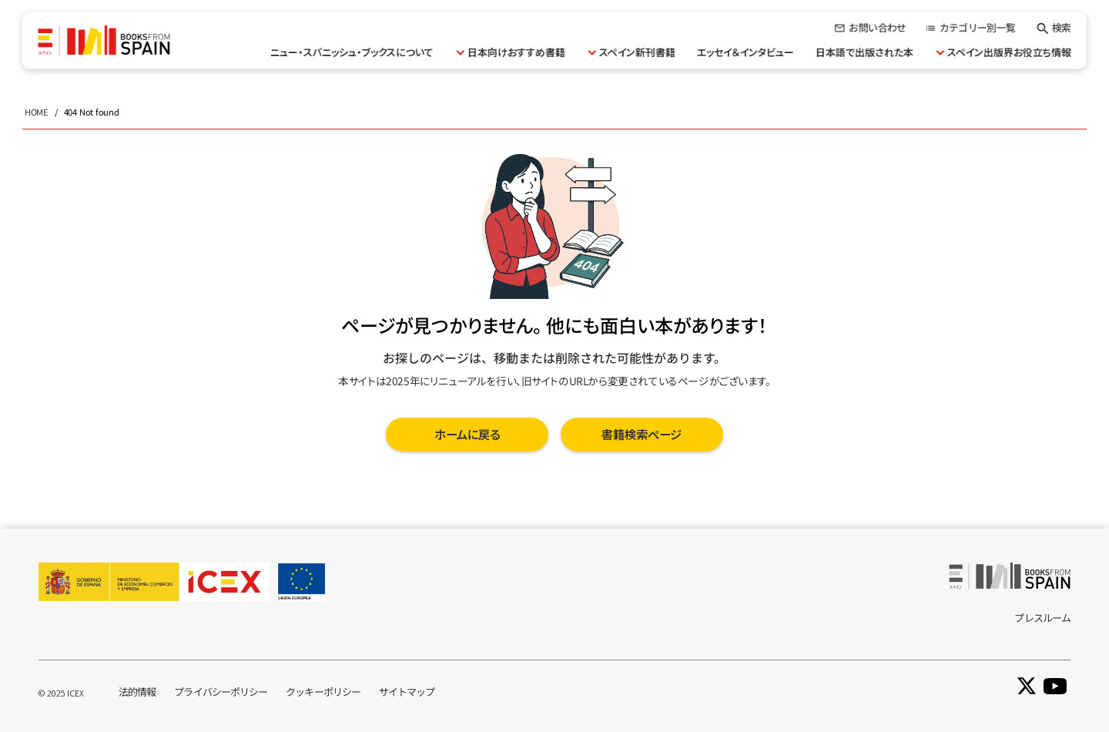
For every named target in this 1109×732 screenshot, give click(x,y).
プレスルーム (1042, 617)
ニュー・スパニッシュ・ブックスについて (352, 52)
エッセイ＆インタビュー (745, 52)
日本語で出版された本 (864, 52)
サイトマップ (407, 691)
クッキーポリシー (323, 691)
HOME (37, 112)
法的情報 (137, 691)
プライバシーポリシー (220, 691)
